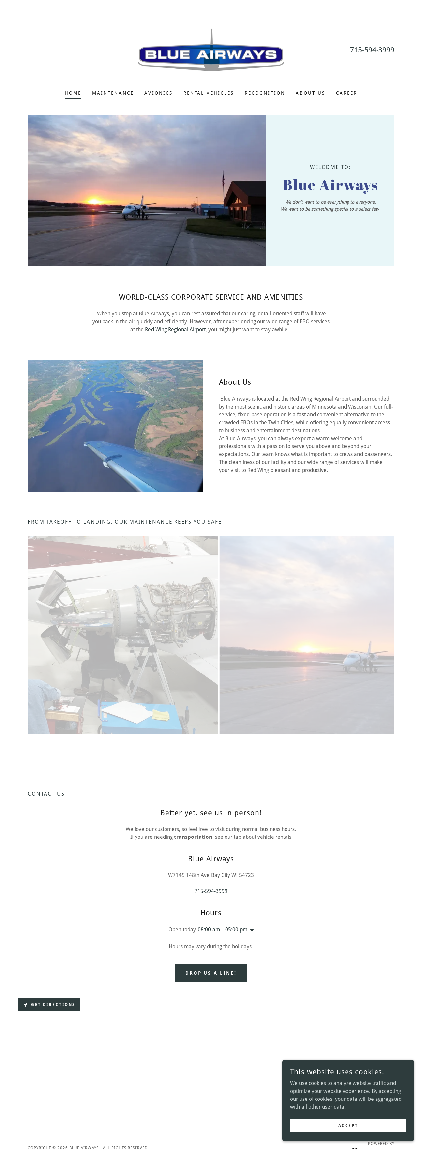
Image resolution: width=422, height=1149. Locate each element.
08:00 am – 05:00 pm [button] (222, 929)
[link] (211, 49)
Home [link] (73, 93)
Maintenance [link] (113, 93)
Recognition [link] (265, 93)
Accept (348, 1125)
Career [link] (346, 93)
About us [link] (310, 93)
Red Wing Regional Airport (175, 329)
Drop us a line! (211, 973)
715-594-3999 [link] (372, 50)
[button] (250, 930)
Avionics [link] (158, 93)
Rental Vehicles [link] (208, 93)
